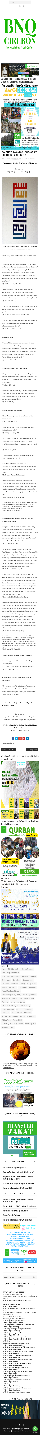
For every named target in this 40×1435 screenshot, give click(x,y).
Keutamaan (21, 703)
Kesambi (5, 1002)
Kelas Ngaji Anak (29, 994)
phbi (13, 1013)
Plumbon (27, 1013)
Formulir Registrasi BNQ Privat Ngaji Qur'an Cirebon (19, 1206)
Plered (19, 1013)
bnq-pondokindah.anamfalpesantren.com (20, 1325)
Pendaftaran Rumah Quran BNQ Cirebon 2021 (17, 1188)
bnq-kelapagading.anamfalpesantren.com (21, 1347)
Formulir (14, 984)
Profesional (13, 1016)
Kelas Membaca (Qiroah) (11, 991)
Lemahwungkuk (8, 1009)
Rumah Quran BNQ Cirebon (12, 1024)
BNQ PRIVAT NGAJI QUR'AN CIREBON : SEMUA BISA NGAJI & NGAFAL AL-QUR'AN (18, 1177)
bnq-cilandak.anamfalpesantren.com (19, 1337)
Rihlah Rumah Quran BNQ (12, 1020)
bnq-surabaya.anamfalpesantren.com (19, 1392)
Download (16, 980)
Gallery (22, 984)
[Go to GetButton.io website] (35, 1433)
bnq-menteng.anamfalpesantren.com (19, 1333)
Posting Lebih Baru (8, 750)
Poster (4, 1016)
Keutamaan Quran (29, 159)
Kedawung (23, 987)
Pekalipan (5, 1013)
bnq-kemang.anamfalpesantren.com (19, 1329)
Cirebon (33, 976)
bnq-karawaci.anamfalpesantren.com (19, 1359)
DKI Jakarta (6, 980)
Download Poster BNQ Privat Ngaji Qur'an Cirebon (18, 1183)
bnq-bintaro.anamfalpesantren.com (19, 1363)
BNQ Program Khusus (10, 973)
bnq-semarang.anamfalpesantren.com (20, 1388)
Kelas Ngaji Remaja (26, 998)
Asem (4, 969)
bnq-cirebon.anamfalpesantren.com (19, 1300)
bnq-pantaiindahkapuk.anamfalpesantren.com (16, 1342)
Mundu (19, 1009)
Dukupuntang (28, 980)
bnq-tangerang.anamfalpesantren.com (20, 1351)
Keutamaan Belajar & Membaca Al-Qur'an (20, 163)
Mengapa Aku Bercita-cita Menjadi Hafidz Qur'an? (18, 1172)
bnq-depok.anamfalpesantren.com (18, 1380)
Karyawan (12, 987)
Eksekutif (5, 984)
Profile (22, 1016)
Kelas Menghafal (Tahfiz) (11, 994)
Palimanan (28, 1009)
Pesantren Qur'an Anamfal (12, 1431)
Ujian (12, 1027)
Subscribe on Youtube (20, 1277)
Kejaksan (32, 987)
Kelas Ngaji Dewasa (9, 998)
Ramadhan (31, 1016)
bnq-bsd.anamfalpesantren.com (17, 1367)
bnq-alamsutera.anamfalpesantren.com (20, 1355)
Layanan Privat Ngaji (10, 1005)
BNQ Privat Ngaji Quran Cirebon (20, 969)
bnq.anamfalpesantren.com (16, 1321)
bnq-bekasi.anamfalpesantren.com (18, 1384)
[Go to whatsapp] (35, 1428)
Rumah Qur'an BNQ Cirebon (11, 1215)
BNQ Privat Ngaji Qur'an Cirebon (20, 1429)
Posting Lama (32, 750)
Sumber (5, 1027)
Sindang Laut (30, 1024)
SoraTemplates (31, 1431)
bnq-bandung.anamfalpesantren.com (19, 1372)
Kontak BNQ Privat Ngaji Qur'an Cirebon (15, 1210)
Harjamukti (31, 984)
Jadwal (4, 987)
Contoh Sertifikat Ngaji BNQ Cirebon (14, 1167)
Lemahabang (25, 1005)
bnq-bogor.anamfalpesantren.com (18, 1376)
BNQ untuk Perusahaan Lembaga (15, 976)
